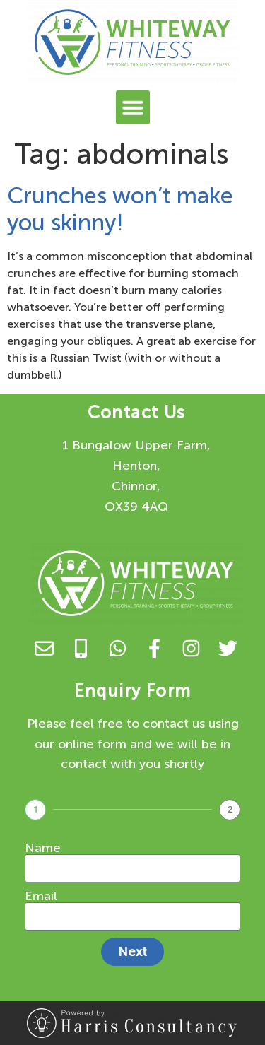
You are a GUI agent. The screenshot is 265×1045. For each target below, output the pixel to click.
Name (43, 848)
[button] (133, 107)
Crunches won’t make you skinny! (120, 209)
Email (41, 896)
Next (132, 952)
